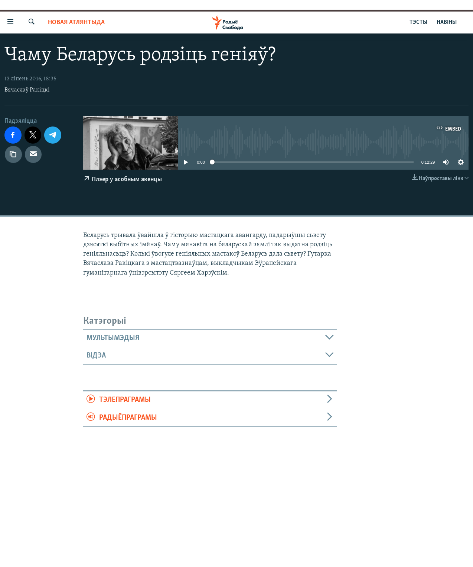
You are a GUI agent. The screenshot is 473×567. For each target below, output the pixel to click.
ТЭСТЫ (418, 22)
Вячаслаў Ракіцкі (27, 90)
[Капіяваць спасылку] (13, 154)
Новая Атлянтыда (76, 22)
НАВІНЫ (447, 22)
